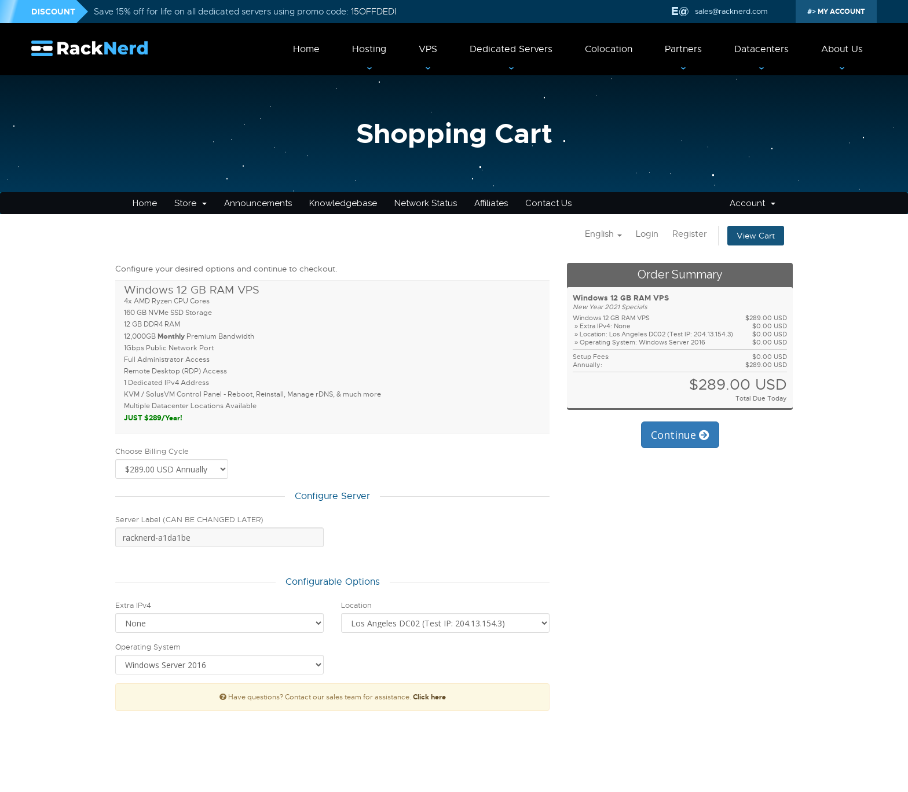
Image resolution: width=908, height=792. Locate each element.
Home (306, 49)
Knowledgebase (343, 203)
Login (647, 234)
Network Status (425, 203)
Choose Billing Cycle (152, 451)
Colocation (608, 49)
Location (356, 605)
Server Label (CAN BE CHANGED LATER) (189, 520)
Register (689, 234)
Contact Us (548, 203)
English (603, 234)
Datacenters (761, 49)
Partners (683, 49)
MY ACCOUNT (840, 11)
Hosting (369, 49)
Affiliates (491, 203)
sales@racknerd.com (730, 11)
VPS (428, 49)
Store (190, 203)
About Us (842, 49)
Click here (429, 697)
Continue (680, 435)
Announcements (258, 203)
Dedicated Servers (511, 49)
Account (752, 203)
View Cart (756, 235)
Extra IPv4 (133, 605)
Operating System (147, 647)
